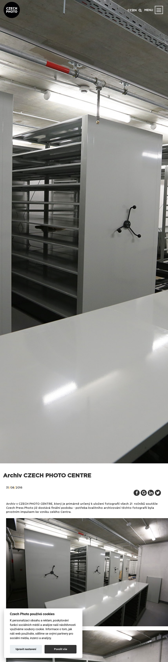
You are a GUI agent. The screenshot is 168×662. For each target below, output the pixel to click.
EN (135, 10)
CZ (130, 10)
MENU (148, 10)
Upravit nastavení (26, 649)
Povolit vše (60, 649)
